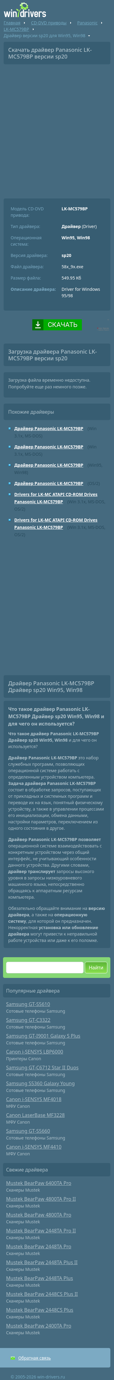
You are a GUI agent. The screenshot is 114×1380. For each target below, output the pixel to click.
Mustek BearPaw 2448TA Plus (39, 1278)
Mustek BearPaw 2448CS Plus (39, 1310)
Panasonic (87, 23)
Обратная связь (34, 1358)
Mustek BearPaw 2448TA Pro (38, 1246)
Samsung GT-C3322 (28, 1020)
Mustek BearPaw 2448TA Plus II (42, 1262)
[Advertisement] (57, 129)
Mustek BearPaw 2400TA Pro (38, 1325)
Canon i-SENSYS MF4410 (33, 1146)
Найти (96, 967)
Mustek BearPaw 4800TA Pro (38, 1214)
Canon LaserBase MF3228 (35, 1115)
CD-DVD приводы (49, 23)
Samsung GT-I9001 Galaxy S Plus (43, 1035)
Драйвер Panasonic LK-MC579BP (48, 428)
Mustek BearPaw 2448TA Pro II (41, 1230)
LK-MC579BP (16, 29)
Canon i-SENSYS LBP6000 (34, 1051)
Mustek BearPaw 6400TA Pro (38, 1183)
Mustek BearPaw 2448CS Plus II (42, 1294)
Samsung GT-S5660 (28, 1131)
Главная (12, 23)
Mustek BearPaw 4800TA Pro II (41, 1199)
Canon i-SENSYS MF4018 (33, 1099)
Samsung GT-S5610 (28, 1004)
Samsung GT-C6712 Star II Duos (42, 1067)
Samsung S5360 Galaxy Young (40, 1083)
